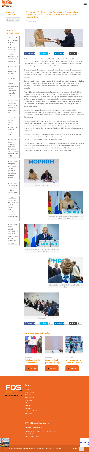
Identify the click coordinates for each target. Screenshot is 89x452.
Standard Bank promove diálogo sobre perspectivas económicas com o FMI (12, 72)
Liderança (28, 400)
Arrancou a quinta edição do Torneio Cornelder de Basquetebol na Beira (13, 89)
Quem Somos (29, 392)
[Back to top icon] (81, 448)
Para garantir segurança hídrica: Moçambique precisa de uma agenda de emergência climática (12, 126)
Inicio (27, 389)
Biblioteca (28, 405)
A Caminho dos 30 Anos (33, 411)
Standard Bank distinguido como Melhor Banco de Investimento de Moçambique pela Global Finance (13, 169)
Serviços (28, 395)
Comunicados (29, 397)
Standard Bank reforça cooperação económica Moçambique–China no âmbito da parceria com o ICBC (13, 148)
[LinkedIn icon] (76, 448)
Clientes (27, 403)
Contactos (28, 413)
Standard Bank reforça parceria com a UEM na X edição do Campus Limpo (12, 187)
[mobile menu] (85, 3)
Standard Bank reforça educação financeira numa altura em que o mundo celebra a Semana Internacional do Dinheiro (13, 233)
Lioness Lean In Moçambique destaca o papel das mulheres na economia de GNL (13, 106)
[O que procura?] (13, 19)
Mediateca (28, 408)
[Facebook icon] (74, 448)
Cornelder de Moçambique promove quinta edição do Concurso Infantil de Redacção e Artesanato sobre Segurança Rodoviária (13, 208)
